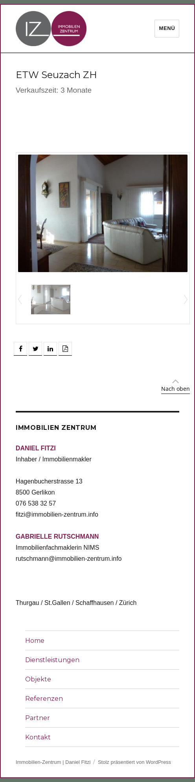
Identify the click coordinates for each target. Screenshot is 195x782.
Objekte (38, 679)
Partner (37, 718)
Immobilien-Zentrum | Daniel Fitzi (53, 762)
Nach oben (175, 388)
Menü (167, 28)
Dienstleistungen (52, 660)
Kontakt (38, 737)
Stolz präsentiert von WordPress (134, 762)
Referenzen (44, 698)
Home (34, 640)
